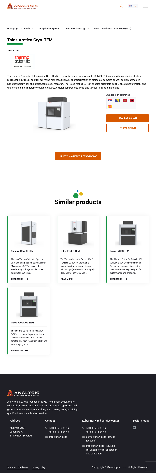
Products (28, 28)
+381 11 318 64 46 (59, 427)
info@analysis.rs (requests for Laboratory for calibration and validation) (101, 449)
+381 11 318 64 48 (59, 431)
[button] (133, 6)
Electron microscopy (75, 28)
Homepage (12, 28)
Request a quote (128, 118)
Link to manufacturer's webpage (78, 156)
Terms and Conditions (17, 467)
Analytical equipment (49, 28)
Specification (128, 128)
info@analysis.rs (58, 436)
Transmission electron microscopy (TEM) (111, 28)
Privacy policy (38, 467)
